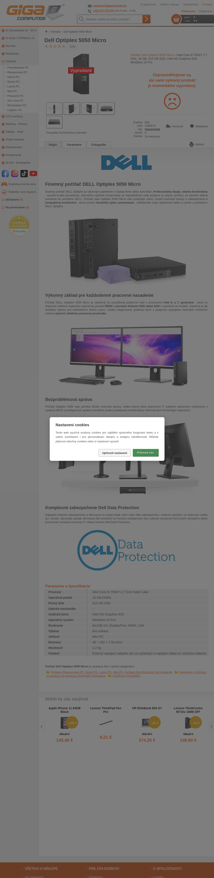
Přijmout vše (145, 452)
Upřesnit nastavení (114, 453)
